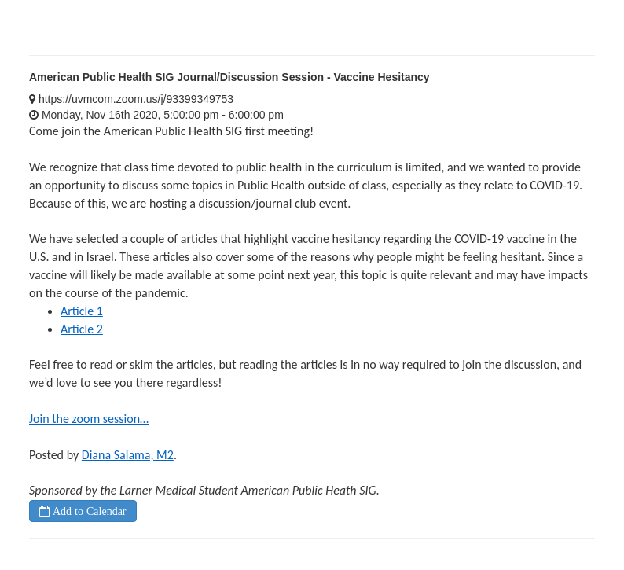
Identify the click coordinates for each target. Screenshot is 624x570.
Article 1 (82, 310)
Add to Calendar (88, 511)
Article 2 (82, 329)
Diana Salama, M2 (128, 454)
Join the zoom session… (89, 418)
